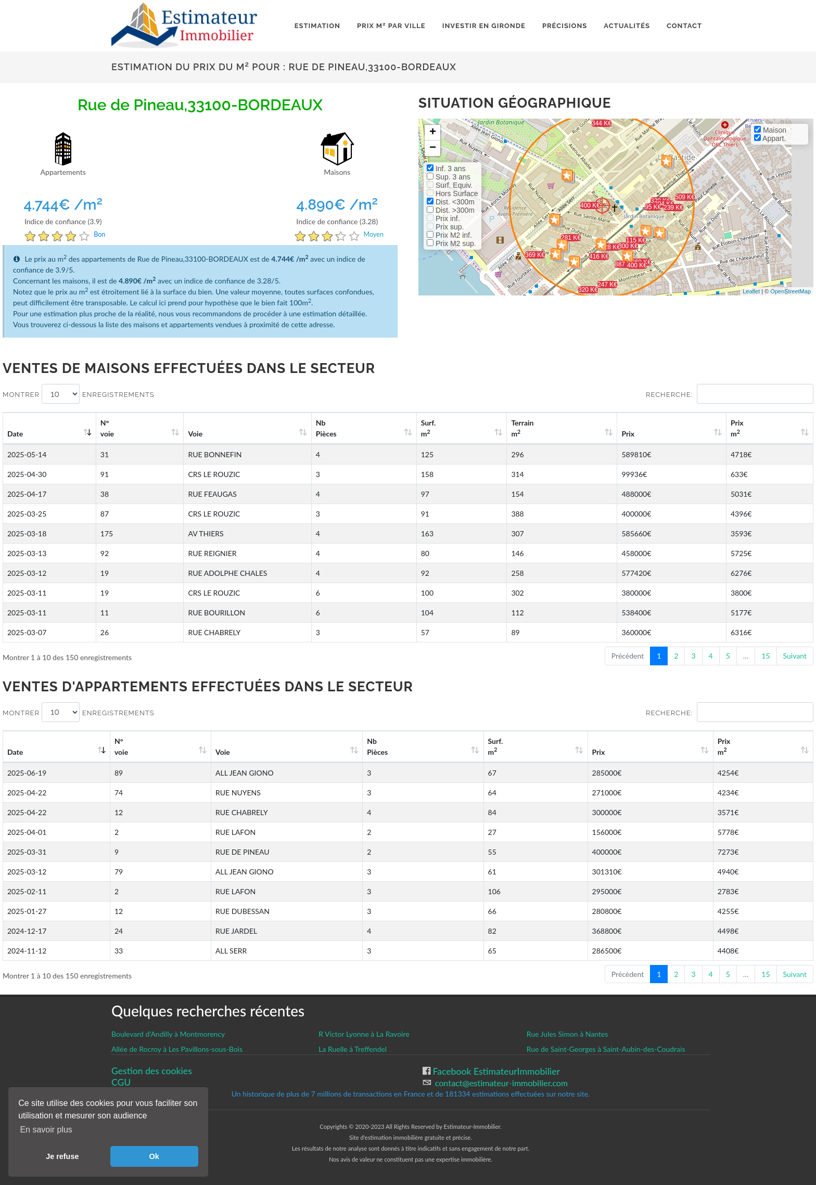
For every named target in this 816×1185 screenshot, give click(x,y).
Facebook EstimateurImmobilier (495, 1071)
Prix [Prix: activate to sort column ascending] (662, 433)
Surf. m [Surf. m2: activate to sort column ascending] (499, 428)
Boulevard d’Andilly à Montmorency (168, 1033)
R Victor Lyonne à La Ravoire (363, 1033)
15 (765, 655)
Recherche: (729, 394)
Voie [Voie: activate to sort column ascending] (187, 433)
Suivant (795, 655)
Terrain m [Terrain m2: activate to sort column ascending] (577, 428)
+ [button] (432, 132)
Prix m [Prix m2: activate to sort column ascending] (752, 428)
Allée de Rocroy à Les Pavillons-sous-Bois (177, 1049)
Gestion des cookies (151, 1070)
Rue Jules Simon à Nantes (567, 1033)
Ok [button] (154, 1156)
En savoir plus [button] (46, 1129)
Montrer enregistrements (79, 394)
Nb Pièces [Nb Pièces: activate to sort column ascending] (415, 428)
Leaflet (751, 291)
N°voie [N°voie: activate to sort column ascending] (115, 428)
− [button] (432, 148)
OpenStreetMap (790, 291)
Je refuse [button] (62, 1156)
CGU (121, 1082)
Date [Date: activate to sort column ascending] (15, 433)
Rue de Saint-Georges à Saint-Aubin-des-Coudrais (606, 1049)
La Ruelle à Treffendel (352, 1049)
